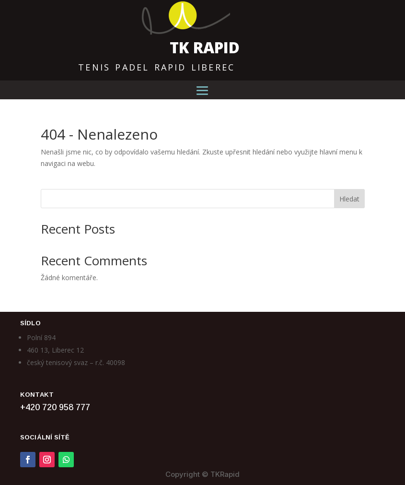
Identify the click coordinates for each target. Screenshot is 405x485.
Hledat (349, 198)
